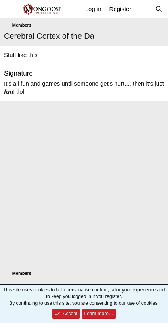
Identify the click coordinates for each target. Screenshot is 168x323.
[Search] (158, 9)
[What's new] (143, 9)
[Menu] (11, 9)
